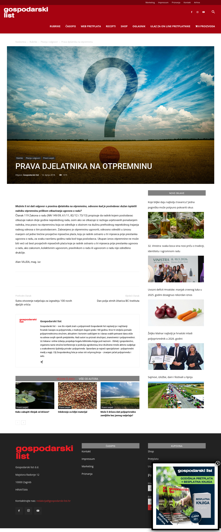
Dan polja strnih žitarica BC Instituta (118, 300)
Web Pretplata (91, 26)
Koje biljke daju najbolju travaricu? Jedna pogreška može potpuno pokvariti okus (171, 204)
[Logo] (26, 12)
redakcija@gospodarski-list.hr (54, 500)
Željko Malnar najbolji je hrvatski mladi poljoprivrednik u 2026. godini (170, 336)
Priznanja (176, 2)
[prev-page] (17, 422)
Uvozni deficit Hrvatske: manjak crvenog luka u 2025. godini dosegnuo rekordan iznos (175, 292)
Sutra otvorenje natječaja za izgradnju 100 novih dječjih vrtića (43, 302)
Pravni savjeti (48, 158)
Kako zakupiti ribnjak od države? (32, 412)
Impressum (163, 2)
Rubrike (55, 26)
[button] (213, 12)
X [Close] (217, 463)
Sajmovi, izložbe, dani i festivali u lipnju (170, 377)
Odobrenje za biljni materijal (72, 412)
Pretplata (153, 459)
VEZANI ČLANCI (66, 378)
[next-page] (23, 422)
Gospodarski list (31, 175)
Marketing (150, 2)
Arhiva (197, 2)
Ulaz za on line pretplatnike (170, 26)
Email (151, 496)
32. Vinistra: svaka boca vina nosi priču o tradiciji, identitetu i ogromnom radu (176, 248)
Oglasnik (138, 26)
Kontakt (187, 2)
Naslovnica (20, 41)
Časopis (70, 26)
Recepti (111, 26)
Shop (124, 26)
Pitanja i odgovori (49, 41)
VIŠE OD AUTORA (88, 378)
